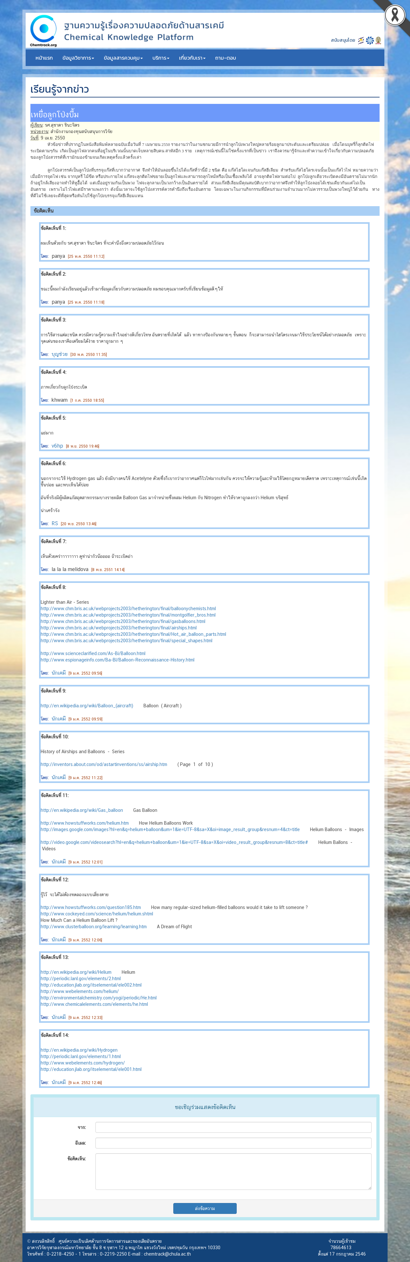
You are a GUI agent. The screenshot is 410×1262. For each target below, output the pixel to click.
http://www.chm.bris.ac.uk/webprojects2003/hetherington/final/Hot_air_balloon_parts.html (133, 634)
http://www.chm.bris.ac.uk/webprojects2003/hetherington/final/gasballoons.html (123, 621)
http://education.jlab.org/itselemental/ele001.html (91, 1069)
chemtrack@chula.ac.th (167, 1254)
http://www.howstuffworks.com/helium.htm (85, 823)
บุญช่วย (60, 354)
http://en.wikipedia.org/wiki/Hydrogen (79, 1050)
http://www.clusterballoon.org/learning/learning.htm (94, 926)
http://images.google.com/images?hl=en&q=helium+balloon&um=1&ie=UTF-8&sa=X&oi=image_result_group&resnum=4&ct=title (170, 829)
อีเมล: (80, 1143)
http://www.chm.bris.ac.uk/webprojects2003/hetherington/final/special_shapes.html (126, 640)
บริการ (160, 58)
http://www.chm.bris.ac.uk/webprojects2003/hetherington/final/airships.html (119, 627)
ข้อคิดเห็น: (76, 1158)
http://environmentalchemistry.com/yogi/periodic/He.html (99, 997)
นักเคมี (59, 673)
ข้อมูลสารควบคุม (123, 58)
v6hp (57, 446)
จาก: (82, 1127)
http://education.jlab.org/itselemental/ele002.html (91, 985)
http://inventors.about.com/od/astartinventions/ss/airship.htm (104, 764)
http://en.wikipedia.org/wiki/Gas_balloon (82, 810)
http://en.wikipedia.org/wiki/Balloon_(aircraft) (87, 705)
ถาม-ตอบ (225, 58)
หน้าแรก (44, 58)
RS (55, 523)
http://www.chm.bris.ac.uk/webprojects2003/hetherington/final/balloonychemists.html (128, 608)
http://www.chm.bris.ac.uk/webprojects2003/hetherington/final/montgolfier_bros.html (128, 615)
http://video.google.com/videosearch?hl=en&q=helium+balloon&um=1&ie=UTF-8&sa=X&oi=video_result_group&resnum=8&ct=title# (174, 842)
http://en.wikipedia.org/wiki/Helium (76, 972)
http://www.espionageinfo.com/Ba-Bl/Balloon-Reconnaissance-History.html (117, 659)
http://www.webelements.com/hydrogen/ (83, 1062)
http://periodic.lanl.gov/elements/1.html (81, 1056)
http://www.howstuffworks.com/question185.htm (91, 907)
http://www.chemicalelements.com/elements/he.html (94, 1004)
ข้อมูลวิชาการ (78, 58)
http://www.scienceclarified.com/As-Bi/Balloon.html (93, 653)
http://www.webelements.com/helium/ (80, 991)
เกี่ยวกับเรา (192, 58)
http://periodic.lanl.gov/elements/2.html (81, 978)
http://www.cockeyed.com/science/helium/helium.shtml (97, 913)
